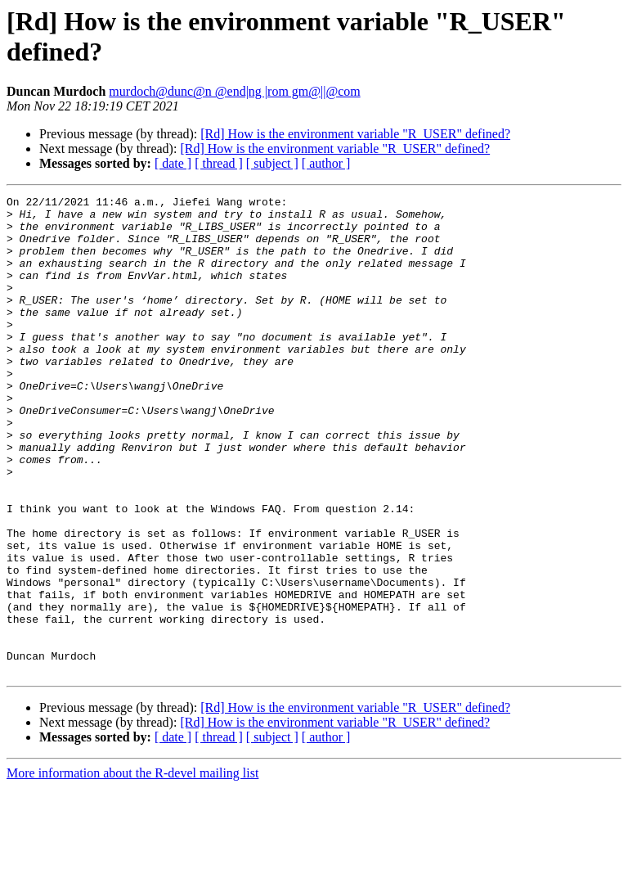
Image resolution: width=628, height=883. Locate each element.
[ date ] (173, 163)
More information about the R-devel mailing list (132, 869)
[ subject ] (272, 163)
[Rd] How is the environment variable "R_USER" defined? (355, 134)
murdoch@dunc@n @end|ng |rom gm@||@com (234, 91)
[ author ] (326, 163)
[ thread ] (219, 163)
